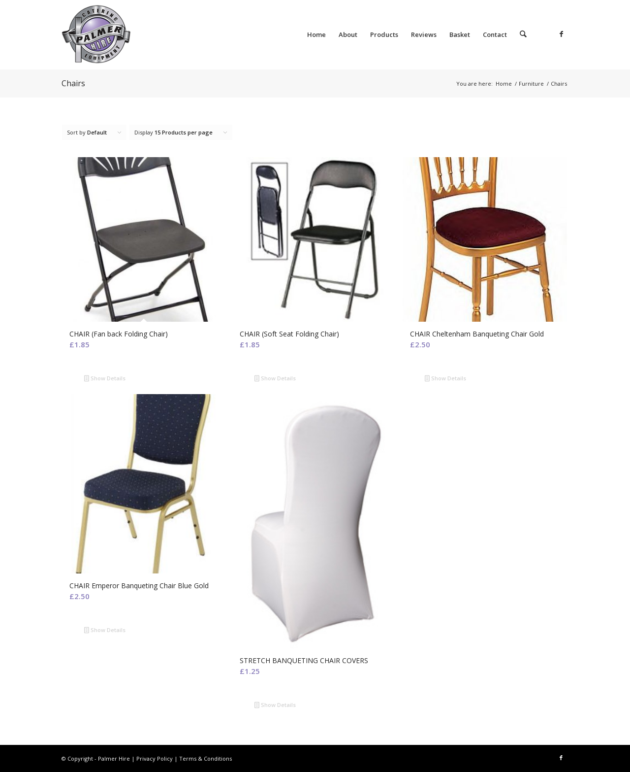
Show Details (105, 378)
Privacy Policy (154, 758)
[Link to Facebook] (561, 34)
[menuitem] (317, 34)
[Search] (523, 34)
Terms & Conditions (205, 758)
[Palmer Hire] (135, 34)
